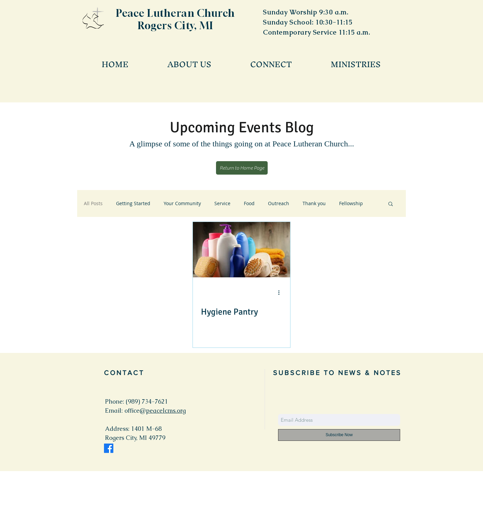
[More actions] (281, 292)
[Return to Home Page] (242, 168)
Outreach (278, 203)
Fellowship (351, 203)
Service (222, 203)
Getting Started (133, 203)
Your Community (182, 203)
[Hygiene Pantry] (241, 249)
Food (249, 203)
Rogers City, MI (175, 25)
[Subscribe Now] (339, 435)
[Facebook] (108, 448)
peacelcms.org (166, 410)
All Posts (93, 203)
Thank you (314, 203)
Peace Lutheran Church (175, 13)
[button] (390, 204)
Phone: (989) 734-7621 (136, 401)
